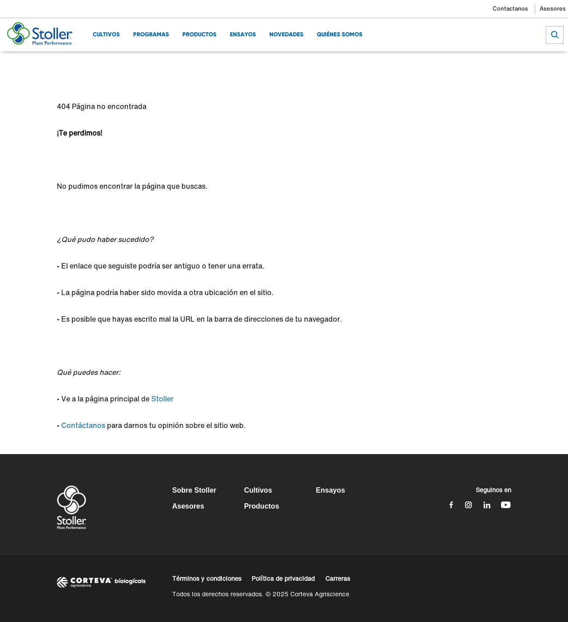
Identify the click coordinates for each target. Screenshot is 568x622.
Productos (261, 506)
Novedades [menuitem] (286, 34)
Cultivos (258, 490)
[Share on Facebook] (447, 64)
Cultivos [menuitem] (106, 34)
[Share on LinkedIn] (476, 64)
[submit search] (555, 35)
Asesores (553, 8)
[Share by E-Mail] (505, 64)
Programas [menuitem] (151, 34)
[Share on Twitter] (461, 64)
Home (65, 64)
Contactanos (510, 8)
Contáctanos (83, 425)
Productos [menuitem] (199, 34)
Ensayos (330, 490)
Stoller (162, 398)
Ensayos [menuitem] (243, 34)
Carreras (337, 578)
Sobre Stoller (194, 490)
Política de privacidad (283, 578)
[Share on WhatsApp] (491, 64)
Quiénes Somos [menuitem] (340, 34)
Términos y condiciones (206, 578)
